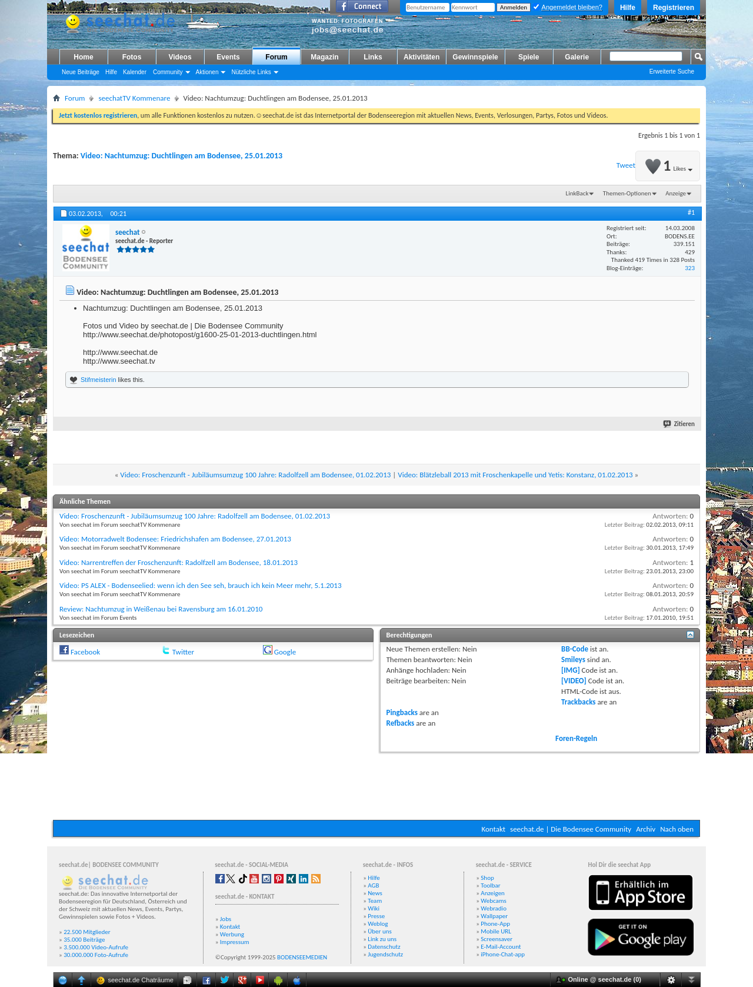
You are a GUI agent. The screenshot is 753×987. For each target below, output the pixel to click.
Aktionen (207, 72)
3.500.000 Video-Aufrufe (96, 947)
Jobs (225, 919)
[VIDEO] (574, 680)
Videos (179, 57)
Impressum (234, 942)
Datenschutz (384, 947)
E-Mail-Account (501, 947)
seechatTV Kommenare (134, 98)
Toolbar (490, 885)
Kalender (134, 72)
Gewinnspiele (475, 57)
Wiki (373, 908)
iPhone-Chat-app (503, 954)
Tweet (626, 165)
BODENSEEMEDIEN (302, 957)
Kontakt (493, 829)
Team (375, 901)
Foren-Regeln (576, 738)
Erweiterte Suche (671, 71)
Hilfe (627, 8)
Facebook (85, 651)
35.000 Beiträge (84, 939)
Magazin (324, 57)
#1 (691, 212)
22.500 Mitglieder (87, 932)
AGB (373, 885)
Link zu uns (382, 939)
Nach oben (677, 829)
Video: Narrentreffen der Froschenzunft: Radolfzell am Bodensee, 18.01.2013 (178, 562)
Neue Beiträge (80, 72)
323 (690, 268)
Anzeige (675, 193)
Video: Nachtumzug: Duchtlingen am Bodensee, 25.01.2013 (181, 156)
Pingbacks (402, 712)
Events (227, 57)
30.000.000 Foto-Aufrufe (96, 955)
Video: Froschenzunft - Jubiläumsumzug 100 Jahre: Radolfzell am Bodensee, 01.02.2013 (255, 474)
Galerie (577, 57)
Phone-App (495, 924)
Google (285, 651)
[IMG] (570, 670)
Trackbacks (578, 701)
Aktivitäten (421, 57)
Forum (276, 57)
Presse (376, 916)
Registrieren (673, 8)
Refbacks (401, 723)
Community (168, 72)
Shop (487, 878)
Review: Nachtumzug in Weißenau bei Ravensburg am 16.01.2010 (160, 608)
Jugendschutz (385, 954)
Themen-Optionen (627, 193)
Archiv (645, 829)
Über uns (380, 931)
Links (373, 57)
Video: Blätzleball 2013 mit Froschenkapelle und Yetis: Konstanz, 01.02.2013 (515, 474)
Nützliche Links (251, 72)
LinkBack (577, 193)
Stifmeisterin (98, 379)
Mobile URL (496, 931)
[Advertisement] (376, 784)
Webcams (494, 901)
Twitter (183, 651)
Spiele (528, 57)
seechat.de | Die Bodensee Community (570, 829)
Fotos (132, 57)
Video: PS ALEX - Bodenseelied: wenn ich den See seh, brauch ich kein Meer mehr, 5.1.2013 (200, 585)
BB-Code (574, 648)
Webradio (494, 908)
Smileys (573, 659)
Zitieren (679, 424)
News (375, 893)
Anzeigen (493, 893)
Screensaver (496, 939)
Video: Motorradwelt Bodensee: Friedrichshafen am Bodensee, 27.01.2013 (175, 538)
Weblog (378, 924)
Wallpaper (494, 916)
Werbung (232, 934)
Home (83, 57)
